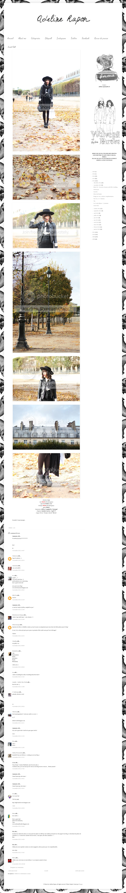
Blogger (80, 884)
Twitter (74, 38)
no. (13, 575)
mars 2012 (96, 224)
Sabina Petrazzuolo (17, 753)
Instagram (61, 38)
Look (14, 527)
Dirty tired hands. (98, 194)
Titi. (94, 201)
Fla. (13, 741)
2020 (93, 171)
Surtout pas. (96, 189)
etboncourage (15, 624)
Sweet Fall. (96, 205)
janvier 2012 (97, 229)
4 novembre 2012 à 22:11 (18, 723)
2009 (93, 236)
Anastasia (14, 565)
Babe (13, 857)
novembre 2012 (97, 185)
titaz (13, 813)
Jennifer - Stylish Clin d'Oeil (19, 682)
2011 (93, 232)
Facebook (85, 38)
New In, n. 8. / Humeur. (99, 198)
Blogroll (48, 38)
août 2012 (96, 213)
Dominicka (15, 651)
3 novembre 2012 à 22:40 (18, 619)
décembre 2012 (97, 182)
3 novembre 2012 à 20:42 (18, 570)
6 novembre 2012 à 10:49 (18, 826)
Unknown (14, 556)
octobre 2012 (97, 208)
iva (13, 672)
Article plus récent (12, 870)
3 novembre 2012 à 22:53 (18, 636)
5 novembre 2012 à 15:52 (18, 757)
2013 (93, 178)
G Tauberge (15, 692)
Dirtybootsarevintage (17, 615)
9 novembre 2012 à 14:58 (18, 839)
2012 (93, 181)
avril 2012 (96, 222)
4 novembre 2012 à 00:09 (18, 645)
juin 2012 (96, 217)
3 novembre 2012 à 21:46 (18, 609)
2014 (93, 176)
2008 (93, 239)
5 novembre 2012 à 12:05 (18, 747)
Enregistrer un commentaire (17, 867)
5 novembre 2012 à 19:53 (18, 788)
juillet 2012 (97, 215)
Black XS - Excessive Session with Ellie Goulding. (106, 187)
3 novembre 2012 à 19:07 (18, 550)
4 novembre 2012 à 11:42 (18, 677)
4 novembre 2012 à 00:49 (18, 667)
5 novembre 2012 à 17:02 (18, 768)
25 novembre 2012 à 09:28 (18, 864)
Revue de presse (101, 38)
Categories (35, 38)
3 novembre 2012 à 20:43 (18, 590)
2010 (93, 234)
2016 (93, 174)
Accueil (10, 38)
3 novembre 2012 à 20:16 (18, 560)
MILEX (14, 595)
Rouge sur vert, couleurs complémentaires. (104, 196)
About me (22, 38)
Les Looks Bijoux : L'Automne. (101, 203)
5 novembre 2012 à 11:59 (18, 736)
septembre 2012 (98, 211)
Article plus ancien (79, 870)
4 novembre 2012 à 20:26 (18, 706)
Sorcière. (96, 191)
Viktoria (14, 711)
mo (13, 793)
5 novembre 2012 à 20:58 (18, 808)
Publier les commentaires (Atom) (23, 873)
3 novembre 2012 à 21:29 (18, 599)
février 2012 (97, 227)
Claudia (14, 641)
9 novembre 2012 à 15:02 (18, 852)
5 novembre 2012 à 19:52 (18, 778)
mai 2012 (96, 220)
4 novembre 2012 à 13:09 (18, 686)
